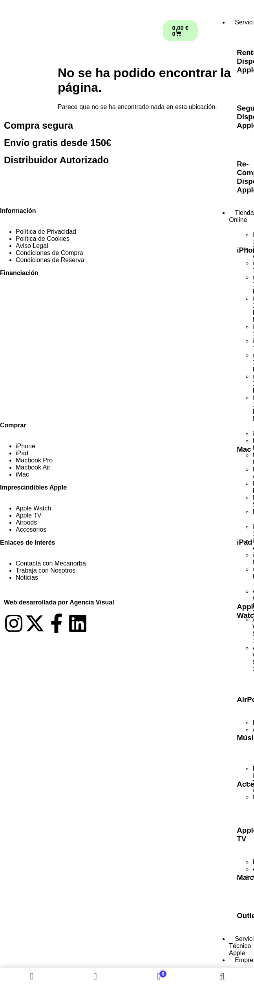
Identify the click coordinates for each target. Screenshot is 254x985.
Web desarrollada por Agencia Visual (59, 602)
